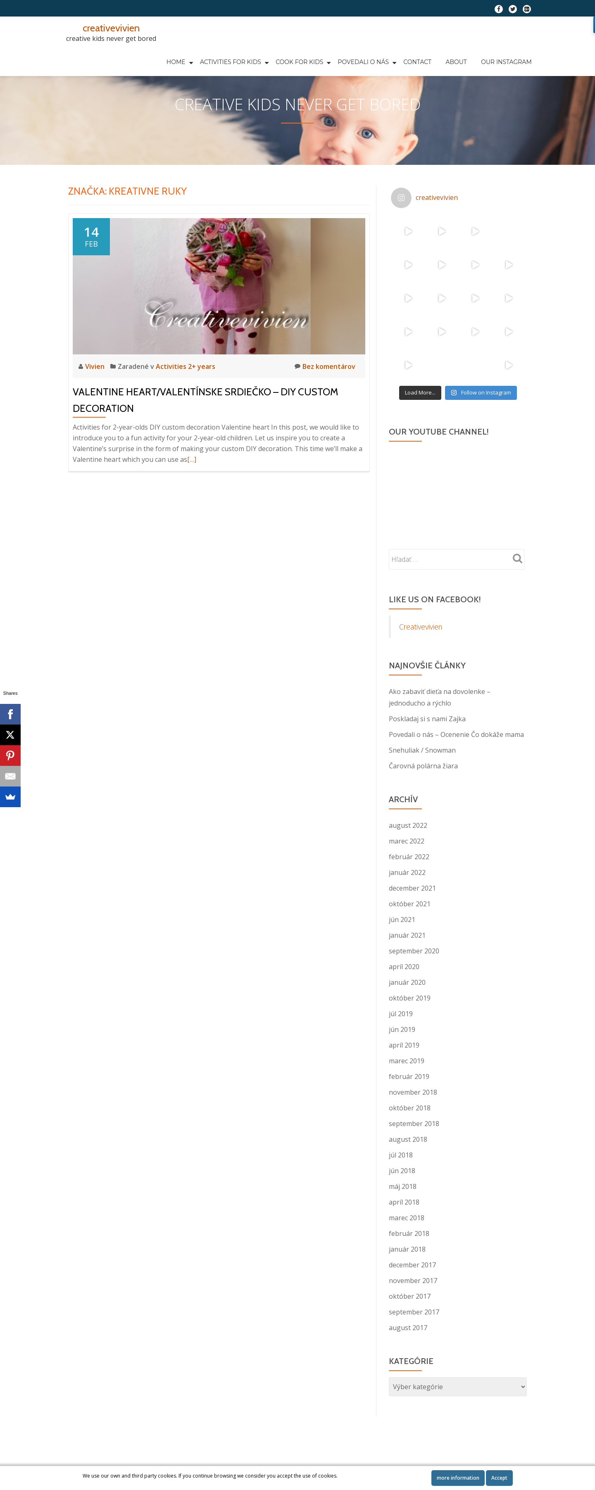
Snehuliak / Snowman (422, 783)
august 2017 (408, 1360)
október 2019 (410, 1031)
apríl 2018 (404, 1235)
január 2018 (407, 1282)
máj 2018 (402, 1219)
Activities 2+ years (185, 399)
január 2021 (407, 968)
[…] (191, 492)
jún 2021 (402, 952)
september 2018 (414, 1156)
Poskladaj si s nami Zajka (427, 751)
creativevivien (111, 28)
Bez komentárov (325, 399)
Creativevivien (420, 660)
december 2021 (412, 921)
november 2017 (413, 1313)
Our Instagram (444, 54)
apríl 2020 (404, 999)
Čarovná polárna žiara (423, 798)
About (400, 54)
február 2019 (409, 1109)
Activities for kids (187, 54)
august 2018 (408, 1172)
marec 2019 (406, 1093)
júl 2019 (401, 1046)
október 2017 (410, 1329)
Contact (367, 54)
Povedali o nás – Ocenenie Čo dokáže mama (456, 767)
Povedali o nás (315, 54)
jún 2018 (402, 1203)
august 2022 (408, 858)
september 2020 (414, 984)
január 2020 (407, 1015)
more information (458, 1477)
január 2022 (407, 905)
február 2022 (409, 889)
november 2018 (413, 1125)
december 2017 (412, 1297)
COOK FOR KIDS (254, 54)
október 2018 (410, 1140)
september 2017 (414, 1345)
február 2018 (409, 1266)
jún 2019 (402, 1062)
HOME (135, 54)
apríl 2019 (404, 1078)
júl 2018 (401, 1188)
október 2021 (410, 936)
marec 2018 (406, 1250)
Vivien (95, 399)
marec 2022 (406, 874)
